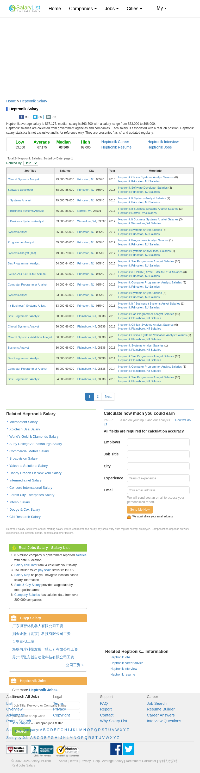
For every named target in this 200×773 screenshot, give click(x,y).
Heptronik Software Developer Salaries (143, 187)
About (63, 761)
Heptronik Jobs (159, 147)
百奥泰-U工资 (23, 641)
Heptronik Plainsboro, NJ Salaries (139, 318)
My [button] (162, 8)
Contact (107, 715)
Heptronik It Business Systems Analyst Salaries (148, 208)
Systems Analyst (18, 347)
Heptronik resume (122, 674)
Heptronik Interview (163, 142)
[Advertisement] (100, 55)
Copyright (61, 715)
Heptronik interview (123, 669)
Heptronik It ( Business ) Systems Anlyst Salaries (149, 303)
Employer (112, 442)
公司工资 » (75, 665)
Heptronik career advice (126, 663)
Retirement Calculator (141, 761)
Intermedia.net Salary (25, 480)
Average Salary (112, 761)
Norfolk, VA (84, 210)
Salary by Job (17, 737)
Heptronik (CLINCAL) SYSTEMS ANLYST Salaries (150, 272)
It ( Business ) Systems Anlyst (27, 305)
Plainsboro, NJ (86, 316)
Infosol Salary (19, 502)
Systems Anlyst (17, 231)
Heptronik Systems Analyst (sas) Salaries (144, 250)
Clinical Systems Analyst (23, 179)
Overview (14, 709)
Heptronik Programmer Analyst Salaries (143, 240)
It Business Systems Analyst (26, 210)
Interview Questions (164, 721)
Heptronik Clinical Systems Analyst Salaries (146, 177)
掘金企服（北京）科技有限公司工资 (41, 634)
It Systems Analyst (19, 200)
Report (106, 709)
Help (96, 761)
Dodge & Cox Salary (24, 509)
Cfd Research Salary (25, 517)
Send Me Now (139, 509)
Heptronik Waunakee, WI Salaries (139, 223)
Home (56, 8)
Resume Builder (161, 709)
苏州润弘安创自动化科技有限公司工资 (43, 657)
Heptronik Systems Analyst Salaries (141, 345)
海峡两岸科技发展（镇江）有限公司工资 (45, 649)
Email (108, 490)
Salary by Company (22, 730)
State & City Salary (27, 585)
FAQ (104, 703)
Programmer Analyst (21, 242)
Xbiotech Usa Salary (24, 429)
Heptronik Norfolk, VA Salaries (137, 212)
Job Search (157, 703)
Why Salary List (113, 721)
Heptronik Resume (116, 147)
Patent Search (18, 721)
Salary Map (22, 575)
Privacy (59, 709)
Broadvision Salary (23, 458)
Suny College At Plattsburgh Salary (35, 444)
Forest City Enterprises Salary (31, 495)
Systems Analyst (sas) (22, 253)
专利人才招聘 (168, 761)
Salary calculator (26, 565)
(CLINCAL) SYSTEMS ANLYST (28, 273)
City (107, 466)
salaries (81, 555)
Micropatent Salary (23, 422)
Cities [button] (134, 8)
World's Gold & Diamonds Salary (34, 436)
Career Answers (161, 715)
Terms (58, 703)
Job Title (111, 454)
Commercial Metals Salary (29, 451)
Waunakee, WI (86, 221)
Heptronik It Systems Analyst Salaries (142, 198)
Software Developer (20, 189)
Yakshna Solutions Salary (28, 466)
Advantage (15, 715)
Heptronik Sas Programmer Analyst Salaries (146, 261)
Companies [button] (83, 8)
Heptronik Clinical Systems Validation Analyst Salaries (153, 335)
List (9, 703)
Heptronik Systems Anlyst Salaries (140, 229)
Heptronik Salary (33, 101)
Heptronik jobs (120, 657)
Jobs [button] (111, 8)
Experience (113, 478)
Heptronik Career (115, 142)
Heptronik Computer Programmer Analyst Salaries (150, 282)
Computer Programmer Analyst (27, 284)
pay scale (45, 570)
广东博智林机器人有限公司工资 (37, 626)
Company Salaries (27, 595)
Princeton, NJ (86, 179)
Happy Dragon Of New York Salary (35, 473)
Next (108, 396)
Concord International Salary (30, 488)
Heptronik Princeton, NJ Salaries (139, 181)
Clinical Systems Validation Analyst (30, 337)
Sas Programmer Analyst (24, 263)
